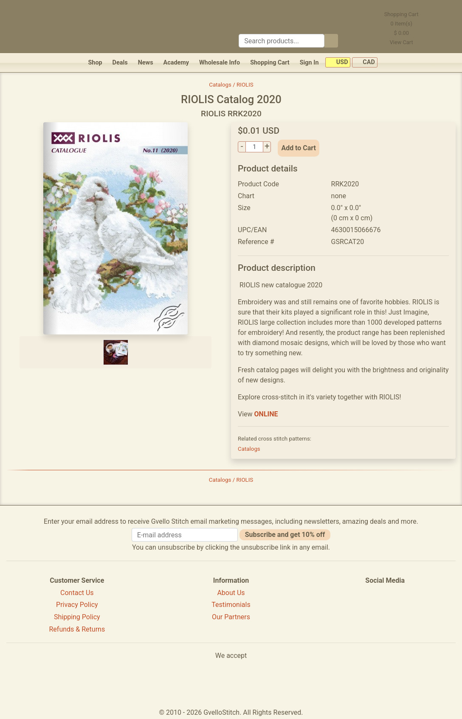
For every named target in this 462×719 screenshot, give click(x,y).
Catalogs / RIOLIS (231, 84)
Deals (120, 62)
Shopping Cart (270, 62)
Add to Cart (298, 148)
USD (338, 62)
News (145, 62)
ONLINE (266, 414)
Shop (95, 62)
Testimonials (230, 605)
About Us (231, 593)
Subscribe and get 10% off (285, 535)
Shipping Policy (77, 617)
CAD (365, 62)
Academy (176, 62)
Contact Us (77, 593)
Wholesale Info (219, 62)
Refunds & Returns (77, 629)
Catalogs (249, 449)
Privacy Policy (77, 605)
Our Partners (231, 617)
